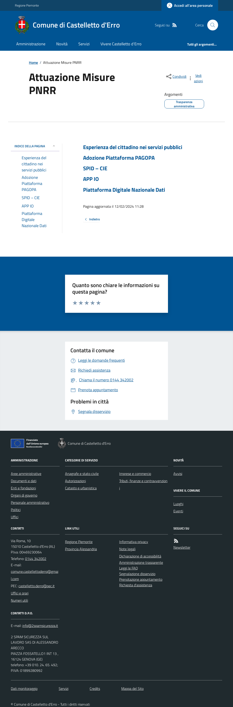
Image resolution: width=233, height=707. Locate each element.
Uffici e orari (19, 593)
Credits (95, 688)
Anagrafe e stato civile (82, 473)
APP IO (91, 178)
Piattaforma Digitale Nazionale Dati (124, 189)
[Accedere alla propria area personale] (189, 5)
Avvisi (177, 473)
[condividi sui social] (175, 76)
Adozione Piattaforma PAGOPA (119, 157)
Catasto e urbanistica (81, 488)
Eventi (178, 511)
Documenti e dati (23, 481)
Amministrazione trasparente (141, 562)
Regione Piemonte (27, 5)
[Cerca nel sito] (211, 25)
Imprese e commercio (135, 473)
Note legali (127, 549)
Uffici (14, 517)
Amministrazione (30, 44)
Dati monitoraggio (24, 688)
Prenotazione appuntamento (140, 579)
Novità (62, 44)
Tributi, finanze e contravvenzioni (143, 484)
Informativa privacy (133, 541)
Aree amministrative (26, 473)
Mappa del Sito (132, 688)
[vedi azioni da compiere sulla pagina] (196, 78)
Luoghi (178, 504)
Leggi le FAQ (128, 568)
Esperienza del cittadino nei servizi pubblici (132, 147)
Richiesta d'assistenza (135, 585)
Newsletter (181, 547)
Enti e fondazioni (23, 488)
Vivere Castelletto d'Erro (121, 44)
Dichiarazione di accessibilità (140, 556)
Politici (16, 509)
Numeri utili (19, 600)
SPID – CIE (95, 168)
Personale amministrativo (30, 502)
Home (33, 62)
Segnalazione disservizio (137, 573)
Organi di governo (24, 495)
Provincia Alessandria (81, 549)
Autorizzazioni (75, 481)
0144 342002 (35, 558)
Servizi (84, 44)
